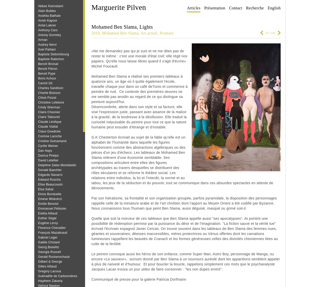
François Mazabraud (52, 232)
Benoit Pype (46, 73)
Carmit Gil (45, 83)
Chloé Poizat (47, 97)
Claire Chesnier (49, 112)
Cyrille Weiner (48, 146)
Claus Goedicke (49, 131)
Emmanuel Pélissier (52, 208)
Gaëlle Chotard (49, 242)
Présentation (214, 8)
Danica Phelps (48, 155)
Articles (193, 8)
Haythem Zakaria (50, 281)
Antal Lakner (47, 25)
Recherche (255, 8)
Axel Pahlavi (47, 49)
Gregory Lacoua (49, 271)
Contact (235, 8)
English (274, 8)
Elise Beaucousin (50, 184)
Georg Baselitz (48, 247)
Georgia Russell (49, 252)
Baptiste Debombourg (53, 54)
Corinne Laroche (50, 136)
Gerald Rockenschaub (54, 257)
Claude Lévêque (49, 122)
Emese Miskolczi (50, 199)
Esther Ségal (47, 218)
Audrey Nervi (47, 44)
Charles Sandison (50, 88)
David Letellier (48, 160)
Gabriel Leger (48, 237)
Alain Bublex (47, 11)
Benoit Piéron (47, 69)
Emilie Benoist (48, 204)
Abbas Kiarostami (50, 6)
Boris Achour (47, 78)
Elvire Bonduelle (49, 194)
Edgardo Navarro (50, 175)
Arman (42, 40)
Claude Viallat (48, 126)
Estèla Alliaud (47, 213)
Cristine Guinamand (52, 141)
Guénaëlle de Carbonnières (57, 276)
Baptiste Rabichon (51, 59)
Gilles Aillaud (47, 266)
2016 (95, 33)
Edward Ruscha (49, 179)
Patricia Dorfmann (171, 279)
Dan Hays (45, 151)
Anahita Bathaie (49, 16)
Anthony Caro (48, 30)
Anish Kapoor (47, 20)
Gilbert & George (50, 261)
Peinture (166, 33)
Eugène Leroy (48, 223)
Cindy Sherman (49, 107)
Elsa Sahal (45, 189)
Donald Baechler (50, 170)
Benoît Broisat (48, 64)
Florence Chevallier (52, 228)
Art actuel (148, 33)
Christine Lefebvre (51, 102)
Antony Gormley (49, 35)
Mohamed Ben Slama (120, 33)
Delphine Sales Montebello (57, 165)
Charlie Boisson (49, 93)
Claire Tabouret (49, 117)
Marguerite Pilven (118, 7)
